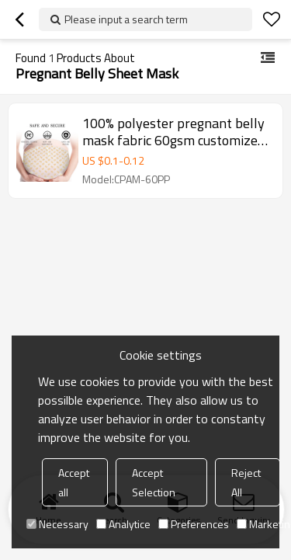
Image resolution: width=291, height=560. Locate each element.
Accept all (73, 482)
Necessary (57, 524)
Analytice (123, 524)
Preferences (193, 524)
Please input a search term (126, 19)
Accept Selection (153, 482)
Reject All (246, 482)
